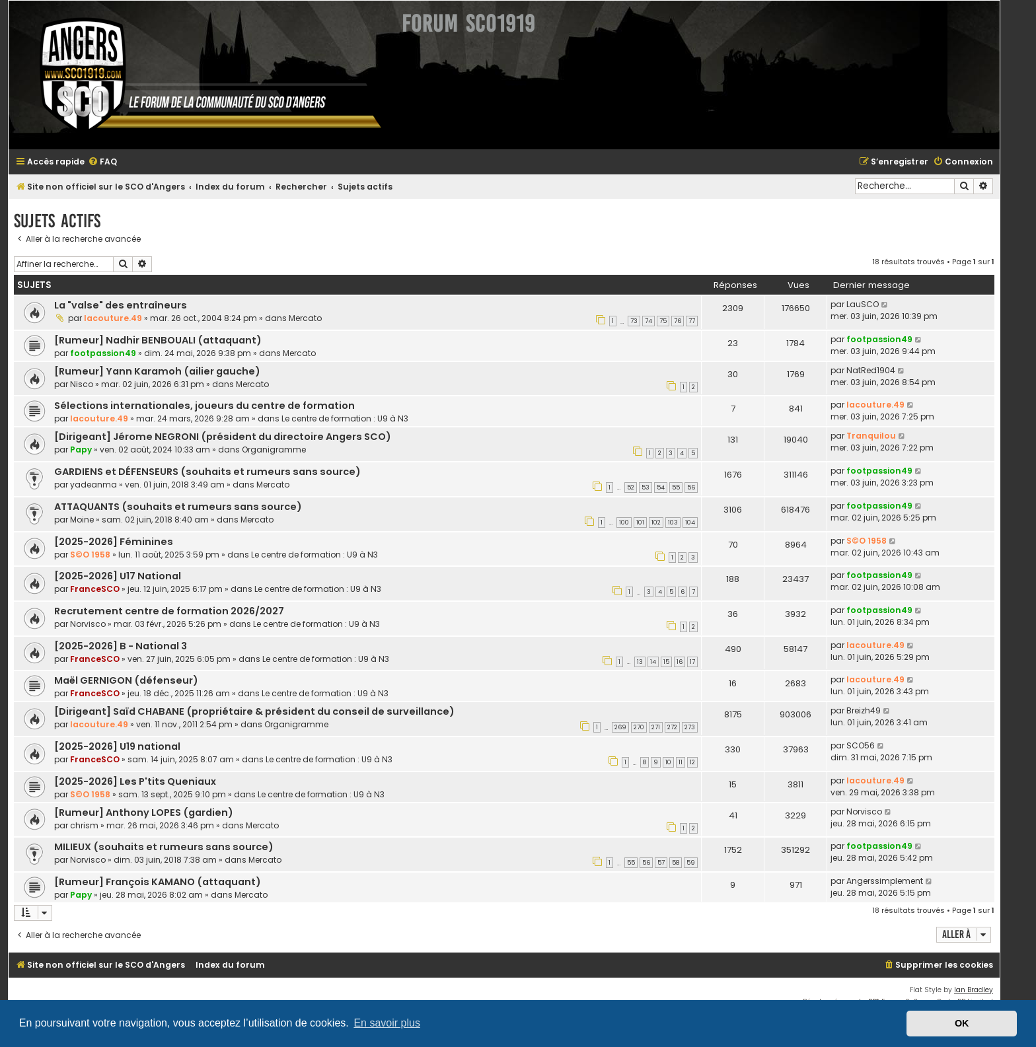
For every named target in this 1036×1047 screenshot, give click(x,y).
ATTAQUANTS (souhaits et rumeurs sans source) (178, 506)
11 (681, 762)
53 (645, 487)
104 (690, 522)
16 (680, 662)
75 (663, 321)
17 (692, 662)
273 (689, 727)
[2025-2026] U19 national (117, 746)
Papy (81, 449)
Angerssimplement (884, 880)
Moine (82, 519)
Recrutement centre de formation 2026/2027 (169, 611)
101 (640, 522)
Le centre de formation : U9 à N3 (344, 418)
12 (692, 762)
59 (690, 863)
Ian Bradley (973, 990)
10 (668, 762)
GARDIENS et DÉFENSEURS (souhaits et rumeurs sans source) (207, 471)
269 (620, 727)
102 (656, 522)
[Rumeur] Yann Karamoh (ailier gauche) (157, 371)
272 (672, 727)
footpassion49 (103, 353)
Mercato (305, 318)
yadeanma (93, 484)
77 (691, 321)
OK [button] (962, 1023)
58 (675, 863)
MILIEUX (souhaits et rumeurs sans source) (164, 846)
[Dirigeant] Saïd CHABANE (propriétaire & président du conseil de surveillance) (254, 711)
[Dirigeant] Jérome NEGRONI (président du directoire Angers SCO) (222, 436)
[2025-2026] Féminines (113, 541)
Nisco (81, 384)
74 (648, 321)
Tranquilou (871, 435)
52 (630, 487)
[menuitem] (102, 162)
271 (655, 727)
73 (634, 321)
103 (673, 522)
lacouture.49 (113, 318)
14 (653, 662)
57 (661, 863)
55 (676, 487)
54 (661, 487)
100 (624, 522)
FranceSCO (95, 589)
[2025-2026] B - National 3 (120, 646)
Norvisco (88, 624)
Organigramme (274, 449)
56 (691, 487)
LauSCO (862, 304)
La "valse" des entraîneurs (120, 305)
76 (677, 321)
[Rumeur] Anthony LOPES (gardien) (143, 812)
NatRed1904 (870, 370)
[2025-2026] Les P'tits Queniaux (135, 781)
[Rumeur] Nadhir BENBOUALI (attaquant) (158, 340)
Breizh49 (863, 710)
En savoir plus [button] (386, 1023)
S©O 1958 (90, 554)
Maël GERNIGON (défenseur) (126, 680)
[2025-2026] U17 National (117, 576)
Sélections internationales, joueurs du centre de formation (204, 405)
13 (640, 662)
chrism (84, 825)
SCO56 (860, 745)
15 (666, 662)
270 (639, 727)
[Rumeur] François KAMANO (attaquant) (157, 881)
